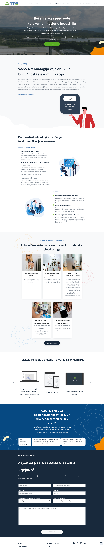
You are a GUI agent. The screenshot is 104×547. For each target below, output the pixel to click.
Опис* (20, 499)
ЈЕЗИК (95, 3)
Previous (13, 375)
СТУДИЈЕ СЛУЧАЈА (59, 3)
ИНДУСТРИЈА (8, 8)
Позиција (56, 484)
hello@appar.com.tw (52, 545)
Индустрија (21, 545)
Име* (19, 476)
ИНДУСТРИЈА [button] (39, 3)
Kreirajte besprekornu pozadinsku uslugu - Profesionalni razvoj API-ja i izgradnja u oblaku (72, 434)
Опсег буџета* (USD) (59, 492)
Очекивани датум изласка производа (29, 492)
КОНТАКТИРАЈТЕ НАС (85, 3)
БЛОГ (68, 3)
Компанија (21, 484)
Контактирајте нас (52, 44)
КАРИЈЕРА (74, 3)
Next (90, 375)
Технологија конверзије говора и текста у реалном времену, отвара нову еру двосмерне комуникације (46, 434)
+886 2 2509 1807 (51, 543)
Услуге (20, 543)
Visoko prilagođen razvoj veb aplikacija (23, 435)
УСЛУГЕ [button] (30, 3)
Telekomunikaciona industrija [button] (21, 8)
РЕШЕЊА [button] (48, 3)
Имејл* (55, 476)
